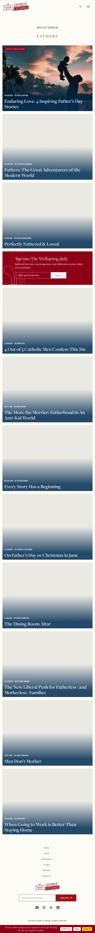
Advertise (46, 870)
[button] (80, 7)
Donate (46, 864)
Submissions (46, 859)
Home (46, 847)
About (46, 853)
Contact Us (46, 875)
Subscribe (64, 897)
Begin (57, 275)
